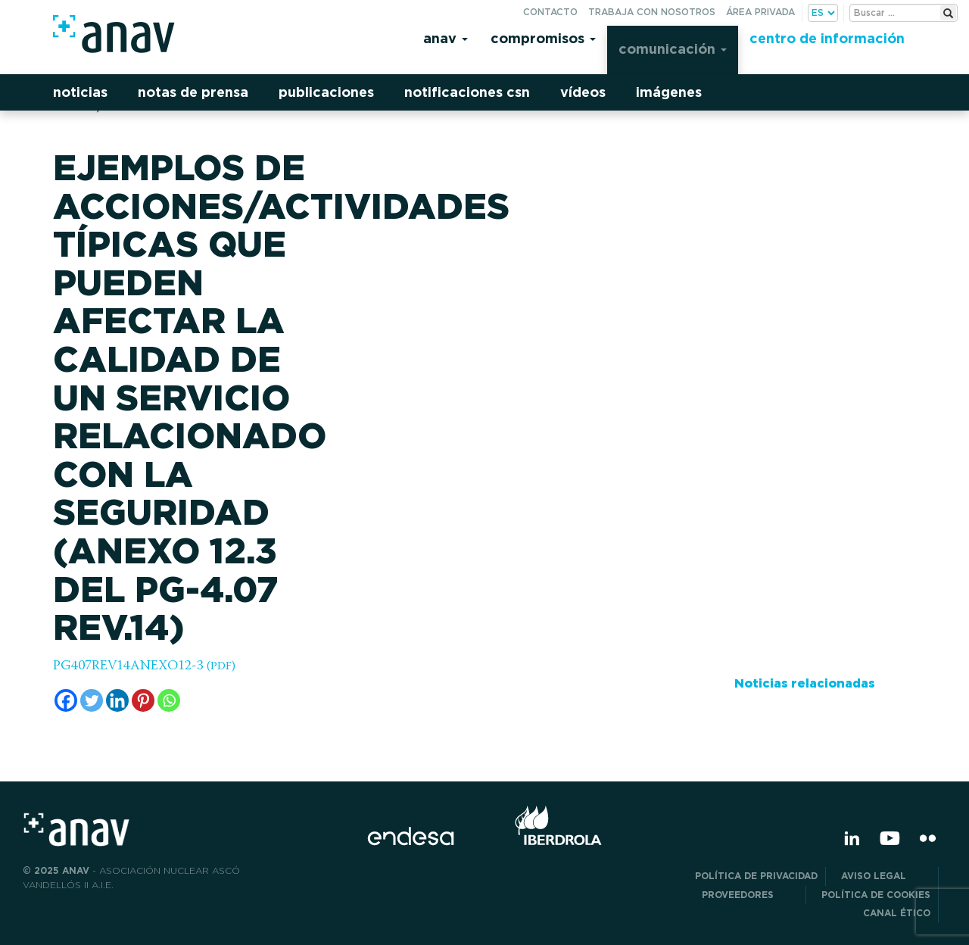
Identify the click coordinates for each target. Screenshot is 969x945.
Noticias (80, 92)
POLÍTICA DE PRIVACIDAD (756, 876)
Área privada (760, 12)
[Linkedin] (117, 700)
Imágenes (669, 92)
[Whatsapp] (168, 700)
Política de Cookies (875, 895)
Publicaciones (326, 92)
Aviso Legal (885, 876)
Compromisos (543, 38)
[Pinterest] (143, 700)
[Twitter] (91, 700)
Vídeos (583, 92)
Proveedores (750, 895)
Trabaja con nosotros (651, 12)
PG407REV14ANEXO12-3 (144, 666)
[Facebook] (66, 700)
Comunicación (672, 49)
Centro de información (827, 38)
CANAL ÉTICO (896, 913)
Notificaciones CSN (467, 92)
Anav (445, 38)
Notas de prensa (193, 92)
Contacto (550, 12)
